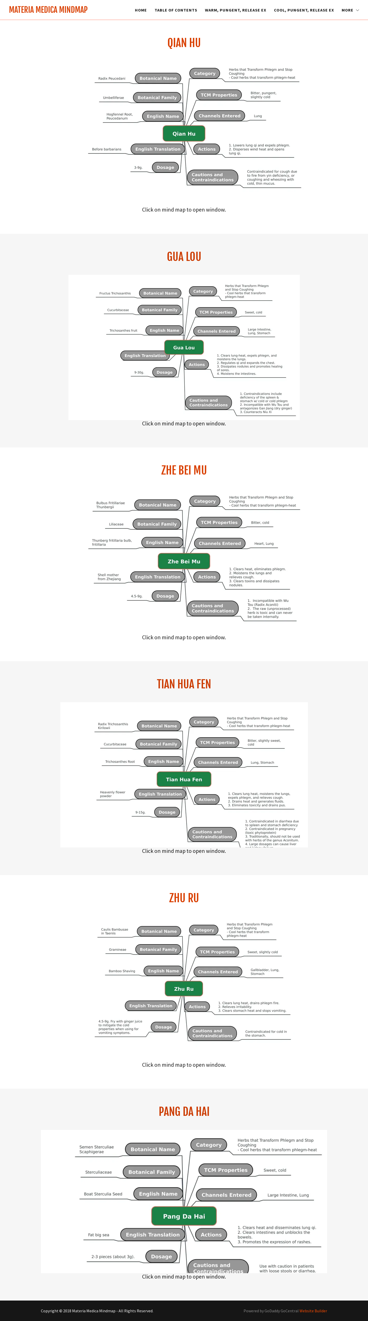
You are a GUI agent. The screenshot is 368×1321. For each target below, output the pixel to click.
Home (141, 10)
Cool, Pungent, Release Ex (304, 10)
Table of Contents (176, 10)
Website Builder (313, 1310)
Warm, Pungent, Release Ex (235, 10)
